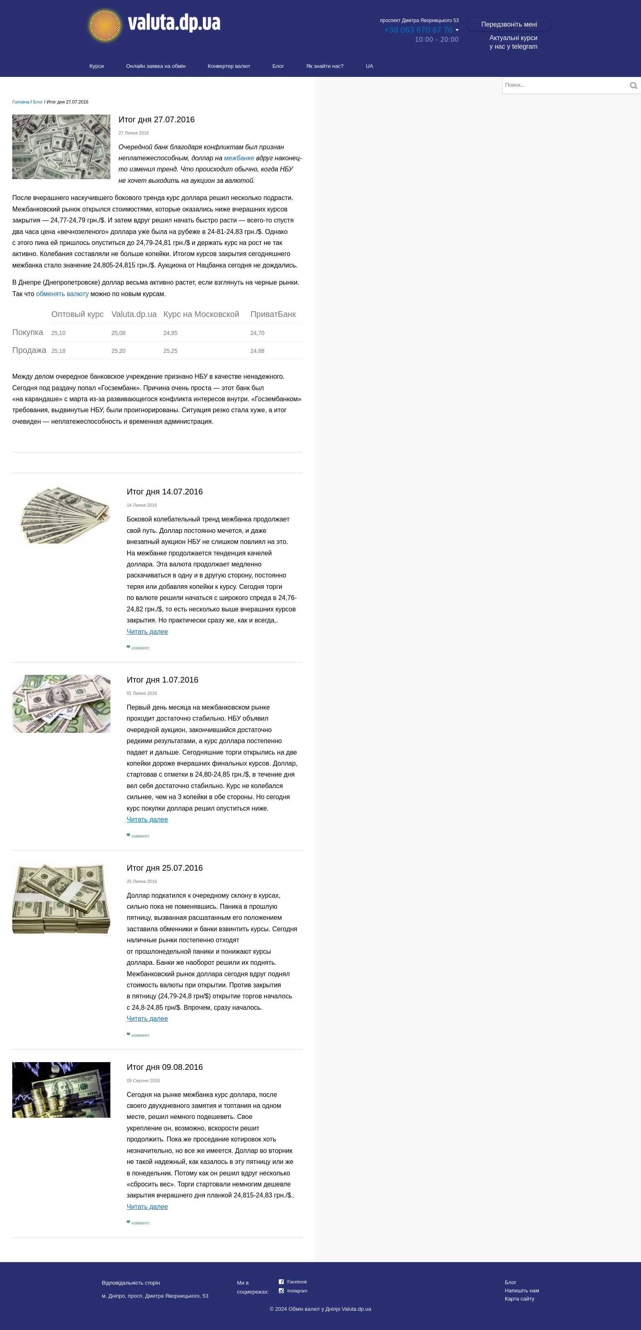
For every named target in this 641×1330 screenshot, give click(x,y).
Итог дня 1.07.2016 (162, 679)
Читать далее (147, 631)
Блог (278, 66)
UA (369, 66)
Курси (97, 66)
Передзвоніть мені (509, 24)
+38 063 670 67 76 (418, 29)
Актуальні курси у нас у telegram (513, 42)
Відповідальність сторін (131, 1283)
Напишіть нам (522, 1290)
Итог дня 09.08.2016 (165, 1067)
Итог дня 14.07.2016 (165, 491)
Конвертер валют (229, 66)
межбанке (239, 158)
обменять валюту (62, 293)
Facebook (297, 1281)
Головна (20, 101)
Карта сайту (519, 1299)
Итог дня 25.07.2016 (165, 867)
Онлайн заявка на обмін (156, 66)
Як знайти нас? (324, 66)
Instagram (297, 1290)
